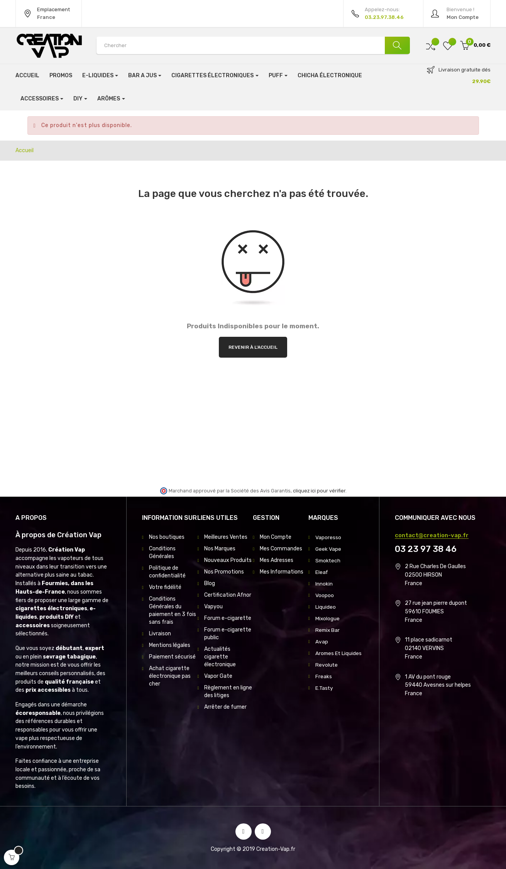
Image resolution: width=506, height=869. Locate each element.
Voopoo (324, 595)
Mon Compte (275, 537)
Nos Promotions (224, 572)
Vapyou (213, 606)
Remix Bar (328, 629)
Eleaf (321, 572)
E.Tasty (324, 687)
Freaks (323, 676)
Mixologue (327, 618)
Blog (209, 583)
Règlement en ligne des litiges (228, 691)
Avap (321, 641)
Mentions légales (169, 645)
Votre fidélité (165, 587)
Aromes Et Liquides (339, 653)
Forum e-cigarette (227, 618)
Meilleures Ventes (225, 537)
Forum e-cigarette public (227, 633)
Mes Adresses (276, 560)
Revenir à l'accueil (253, 347)
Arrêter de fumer (225, 707)
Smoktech (328, 560)
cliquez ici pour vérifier (319, 491)
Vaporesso (328, 537)
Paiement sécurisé (172, 656)
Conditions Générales (162, 552)
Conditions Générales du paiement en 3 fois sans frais (172, 610)
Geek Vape (328, 548)
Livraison (160, 633)
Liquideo (325, 606)
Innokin (324, 583)
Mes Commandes (281, 548)
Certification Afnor (227, 595)
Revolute (326, 664)
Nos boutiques (166, 537)
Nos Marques (219, 548)
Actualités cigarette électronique (220, 657)
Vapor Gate (218, 676)
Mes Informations (281, 572)
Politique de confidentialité (167, 572)
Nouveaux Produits (228, 560)
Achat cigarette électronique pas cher (170, 676)
